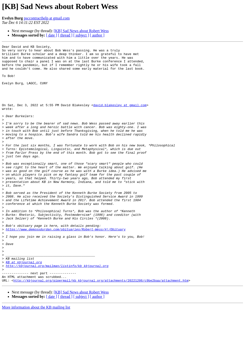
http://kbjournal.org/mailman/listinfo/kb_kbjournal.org (57, 310)
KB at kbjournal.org (24, 306)
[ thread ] (65, 35)
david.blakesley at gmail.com (119, 117)
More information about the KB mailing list (36, 355)
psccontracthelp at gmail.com (47, 18)
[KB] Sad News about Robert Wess (81, 31)
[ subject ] (81, 35)
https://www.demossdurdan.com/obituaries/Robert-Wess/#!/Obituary (66, 266)
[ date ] (51, 35)
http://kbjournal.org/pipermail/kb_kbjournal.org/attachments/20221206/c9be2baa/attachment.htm (100, 328)
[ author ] (97, 35)
